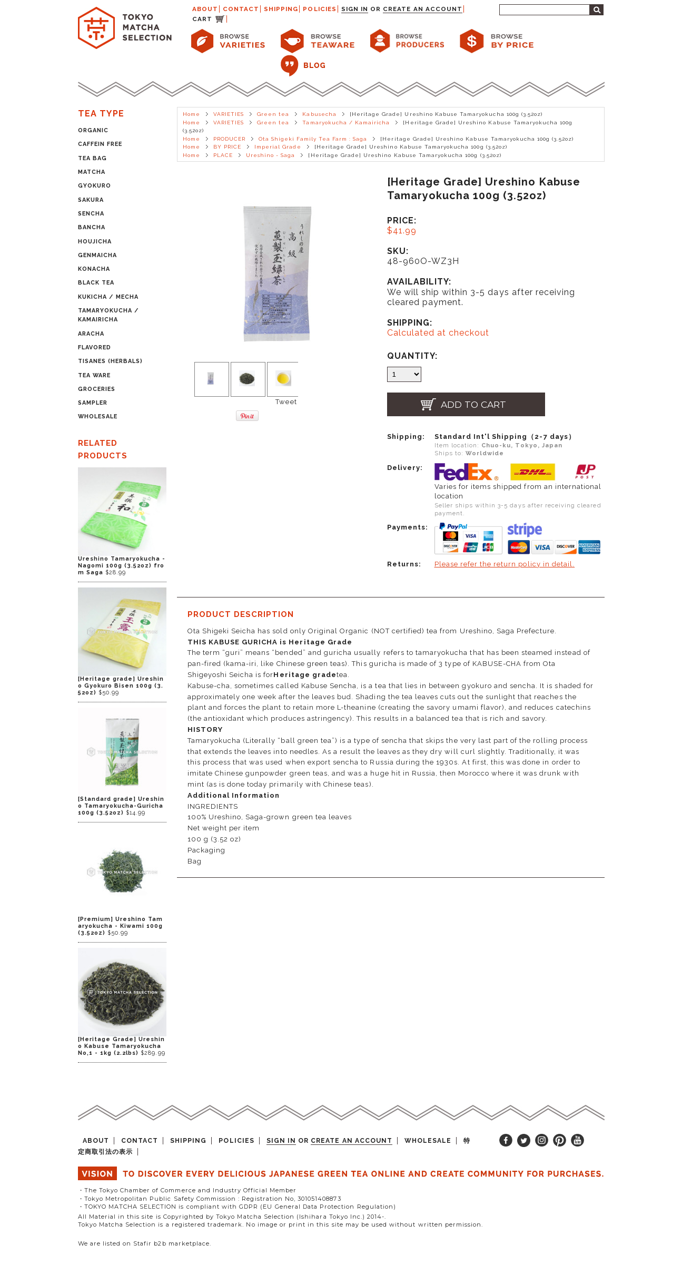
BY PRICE (227, 147)
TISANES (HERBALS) (110, 361)
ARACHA (91, 333)
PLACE (223, 155)
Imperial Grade (277, 147)
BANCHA (91, 227)
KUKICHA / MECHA (108, 296)
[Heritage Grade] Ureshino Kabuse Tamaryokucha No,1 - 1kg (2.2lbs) (121, 1046)
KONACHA (94, 269)
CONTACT (241, 9)
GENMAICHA (97, 255)
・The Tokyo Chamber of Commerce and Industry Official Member (187, 1190)
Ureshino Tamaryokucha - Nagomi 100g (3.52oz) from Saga (122, 565)
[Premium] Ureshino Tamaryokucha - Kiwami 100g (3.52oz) (120, 926)
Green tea (273, 114)
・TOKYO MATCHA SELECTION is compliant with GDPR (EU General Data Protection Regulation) (237, 1206)
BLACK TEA (96, 282)
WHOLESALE (97, 416)
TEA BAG (92, 158)
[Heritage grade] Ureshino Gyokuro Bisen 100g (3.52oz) (121, 685)
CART (202, 19)
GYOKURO (94, 185)
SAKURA (91, 200)
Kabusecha (319, 114)
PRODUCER (229, 139)
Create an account (422, 9)
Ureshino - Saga (270, 155)
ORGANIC (93, 130)
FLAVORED (94, 347)
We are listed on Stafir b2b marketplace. (145, 1243)
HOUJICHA (95, 241)
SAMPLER (92, 402)
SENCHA (91, 213)
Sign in (354, 9)
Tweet (285, 402)
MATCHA (91, 172)
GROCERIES (96, 389)
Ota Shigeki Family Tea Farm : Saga (313, 139)
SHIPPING (281, 9)
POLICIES (319, 9)
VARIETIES (228, 114)
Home (191, 114)
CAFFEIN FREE (100, 144)
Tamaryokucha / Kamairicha (346, 122)
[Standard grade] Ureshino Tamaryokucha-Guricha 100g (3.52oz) (121, 806)
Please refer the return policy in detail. (504, 564)
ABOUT (205, 9)
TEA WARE (94, 375)
